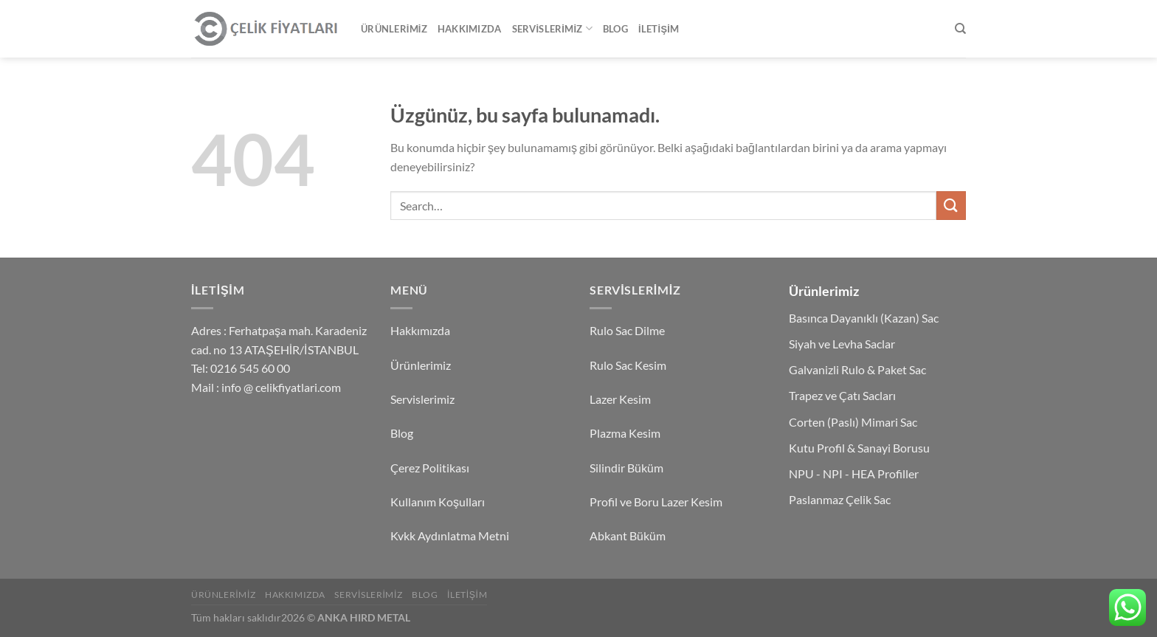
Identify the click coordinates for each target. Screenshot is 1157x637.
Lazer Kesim (620, 399)
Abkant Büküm (628, 535)
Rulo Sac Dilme (627, 330)
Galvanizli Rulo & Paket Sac (857, 369)
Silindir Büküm (626, 468)
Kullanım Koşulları (437, 502)
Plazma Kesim (625, 433)
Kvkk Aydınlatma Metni (449, 535)
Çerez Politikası (429, 468)
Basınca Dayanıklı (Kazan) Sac (864, 318)
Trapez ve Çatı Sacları (842, 395)
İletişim (658, 29)
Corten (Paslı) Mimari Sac (853, 422)
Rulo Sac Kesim (628, 365)
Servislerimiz (552, 28)
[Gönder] (951, 205)
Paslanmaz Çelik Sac (840, 499)
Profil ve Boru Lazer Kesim (656, 502)
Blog (615, 29)
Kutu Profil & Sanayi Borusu (859, 448)
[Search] (960, 29)
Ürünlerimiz (394, 29)
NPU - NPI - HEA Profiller (854, 473)
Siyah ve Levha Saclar (842, 344)
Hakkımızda (470, 29)
